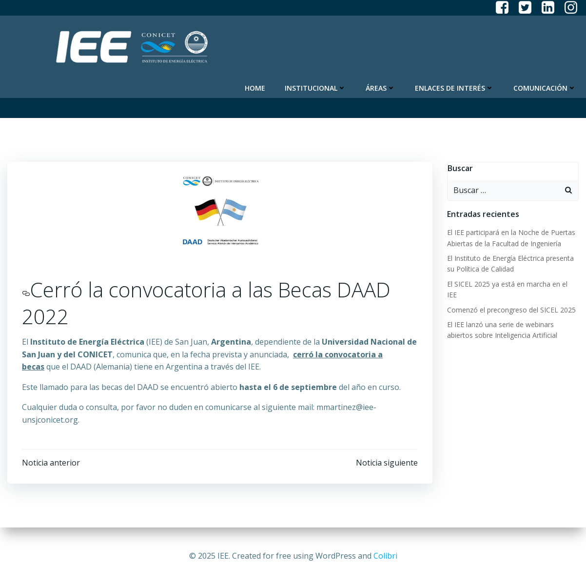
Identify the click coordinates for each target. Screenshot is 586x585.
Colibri (385, 555)
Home (255, 88)
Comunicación (544, 88)
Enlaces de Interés (454, 88)
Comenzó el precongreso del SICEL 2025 (511, 309)
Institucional (315, 88)
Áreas (380, 88)
